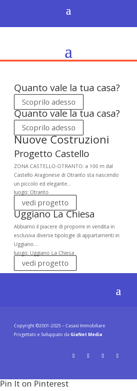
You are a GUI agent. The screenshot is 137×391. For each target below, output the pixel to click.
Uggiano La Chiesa (54, 213)
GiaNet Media (86, 334)
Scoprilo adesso (49, 102)
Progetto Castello (51, 153)
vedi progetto (45, 203)
